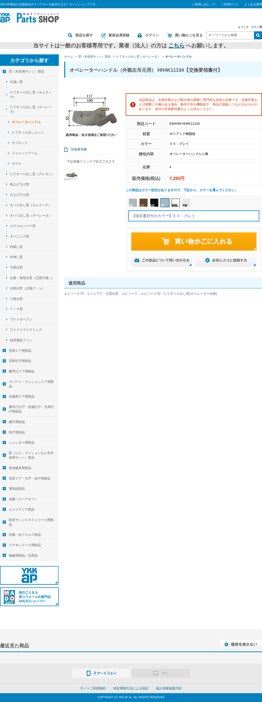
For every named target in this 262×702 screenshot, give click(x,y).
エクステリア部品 (21, 509)
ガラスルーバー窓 (23, 226)
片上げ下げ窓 (19, 195)
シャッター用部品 (21, 442)
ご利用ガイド (230, 4)
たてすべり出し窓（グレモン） (32, 174)
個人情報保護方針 (169, 688)
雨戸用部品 (17, 432)
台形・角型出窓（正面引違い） (32, 278)
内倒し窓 (16, 247)
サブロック (20, 143)
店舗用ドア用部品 (21, 396)
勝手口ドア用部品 (21, 371)
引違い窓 (16, 82)
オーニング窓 (19, 236)
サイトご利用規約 (93, 688)
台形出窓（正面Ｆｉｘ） (27, 288)
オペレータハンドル (26, 122)
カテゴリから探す (29, 60)
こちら (176, 45)
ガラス (16, 163)
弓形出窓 (16, 267)
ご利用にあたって (203, 4)
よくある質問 (253, 4)
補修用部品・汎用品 (23, 555)
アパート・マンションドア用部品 (31, 384)
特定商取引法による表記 (131, 688)
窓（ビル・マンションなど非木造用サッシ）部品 (31, 455)
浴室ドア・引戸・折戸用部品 (30, 478)
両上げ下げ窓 (19, 184)
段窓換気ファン (21, 340)
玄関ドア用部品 (20, 351)
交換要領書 (79, 149)
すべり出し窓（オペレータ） (31, 215)
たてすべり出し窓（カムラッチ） (31, 94)
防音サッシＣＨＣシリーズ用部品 (31, 522)
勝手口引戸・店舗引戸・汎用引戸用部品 (31, 409)
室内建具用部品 (20, 468)
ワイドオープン (21, 319)
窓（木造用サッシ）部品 (26, 71)
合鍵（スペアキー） (23, 499)
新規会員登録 (119, 35)
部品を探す (84, 35)
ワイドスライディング (26, 330)
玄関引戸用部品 (20, 361)
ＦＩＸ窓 (16, 309)
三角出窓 (16, 299)
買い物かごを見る (189, 35)
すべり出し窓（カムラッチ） (31, 205)
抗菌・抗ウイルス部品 (25, 535)
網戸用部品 (17, 422)
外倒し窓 (16, 257)
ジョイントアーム (24, 153)
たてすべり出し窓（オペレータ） (31, 109)
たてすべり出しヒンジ (28, 132)
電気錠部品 (17, 488)
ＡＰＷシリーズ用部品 (25, 545)
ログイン (152, 35)
